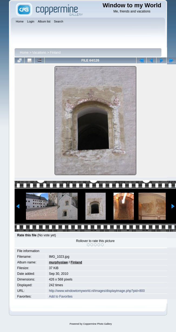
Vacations (39, 52)
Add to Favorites (60, 296)
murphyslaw (58, 262)
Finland (55, 52)
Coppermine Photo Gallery (97, 324)
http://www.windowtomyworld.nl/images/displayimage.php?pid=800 (97, 291)
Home (24, 52)
